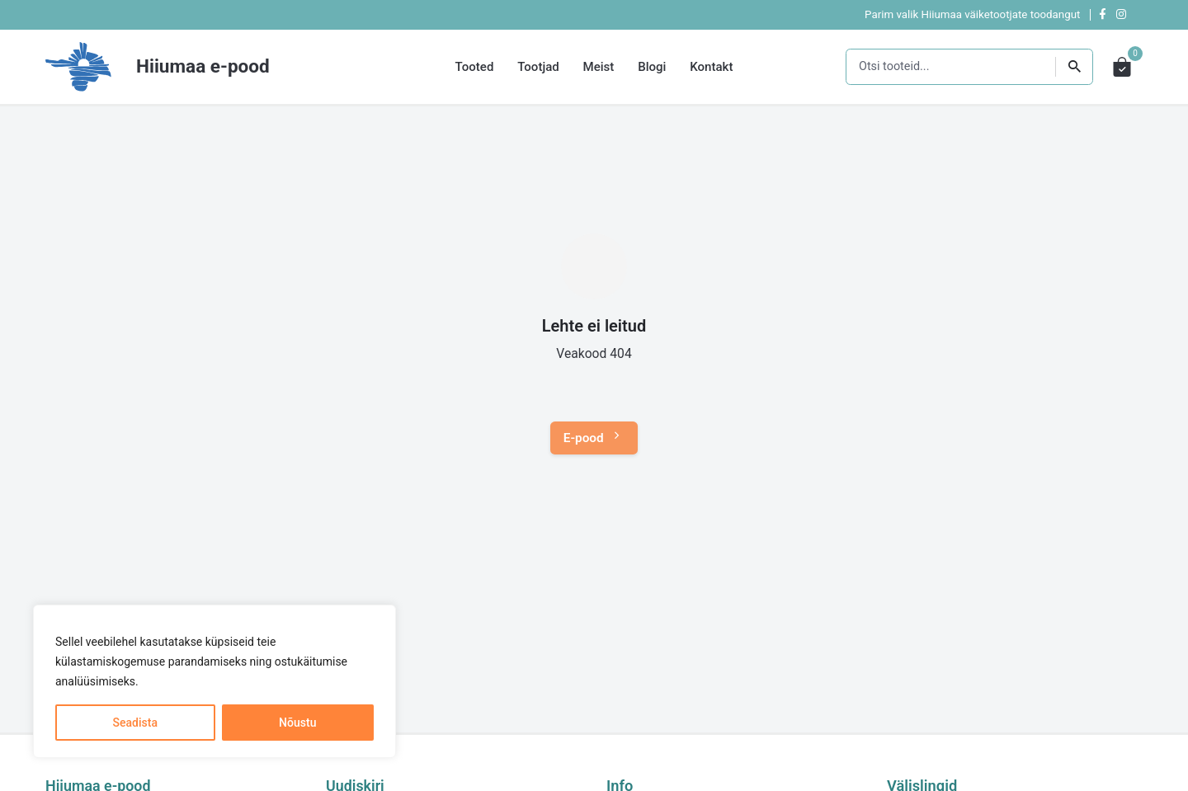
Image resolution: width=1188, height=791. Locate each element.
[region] (214, 681)
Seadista (135, 722)
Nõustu (297, 722)
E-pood (594, 438)
